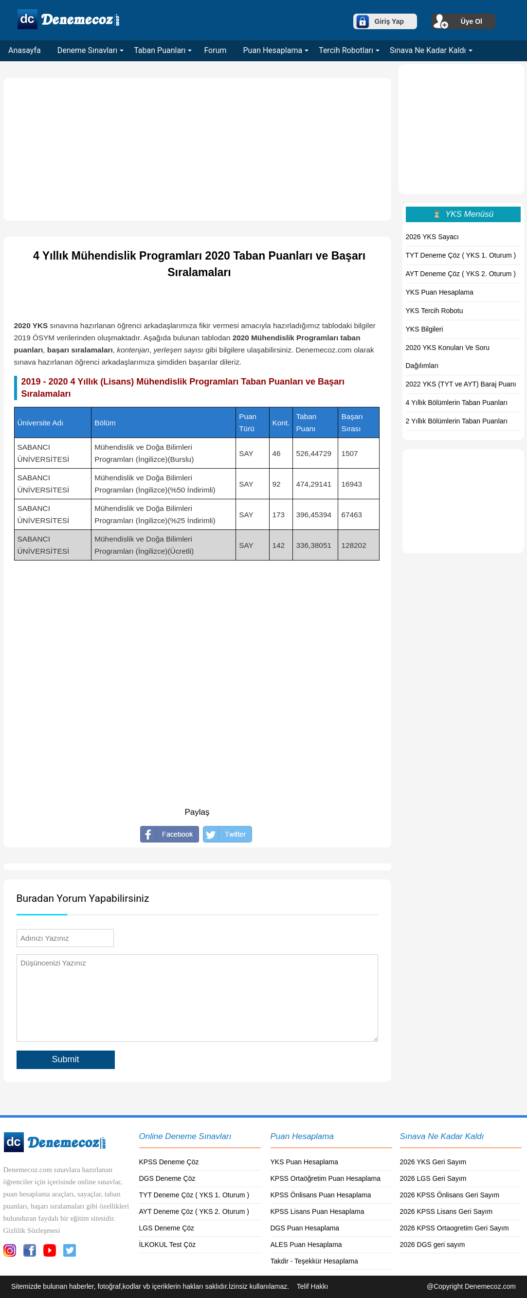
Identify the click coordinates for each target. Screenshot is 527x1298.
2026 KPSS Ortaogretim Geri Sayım (454, 1228)
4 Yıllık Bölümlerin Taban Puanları (457, 402)
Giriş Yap (389, 21)
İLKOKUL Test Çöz (167, 1244)
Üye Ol (471, 21)
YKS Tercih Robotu (434, 311)
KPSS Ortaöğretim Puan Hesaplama (326, 1178)
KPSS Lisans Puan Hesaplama (317, 1211)
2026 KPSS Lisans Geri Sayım (446, 1211)
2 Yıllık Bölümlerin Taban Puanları (457, 421)
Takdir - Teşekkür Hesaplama (314, 1261)
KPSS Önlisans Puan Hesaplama (321, 1195)
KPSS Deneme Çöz (169, 1162)
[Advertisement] (197, 149)
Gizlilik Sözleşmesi (31, 1230)
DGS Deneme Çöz (167, 1178)
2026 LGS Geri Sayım (433, 1178)
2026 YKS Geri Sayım (433, 1162)
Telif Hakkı (312, 1286)
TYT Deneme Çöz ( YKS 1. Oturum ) (461, 255)
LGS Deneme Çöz (167, 1228)
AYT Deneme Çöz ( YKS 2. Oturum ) (461, 274)
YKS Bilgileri (424, 329)
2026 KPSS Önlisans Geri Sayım (450, 1195)
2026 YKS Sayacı (432, 237)
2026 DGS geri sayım (432, 1244)
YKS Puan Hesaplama (439, 292)
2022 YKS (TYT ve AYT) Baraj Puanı (461, 384)
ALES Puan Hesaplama (306, 1244)
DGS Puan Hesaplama (305, 1228)
